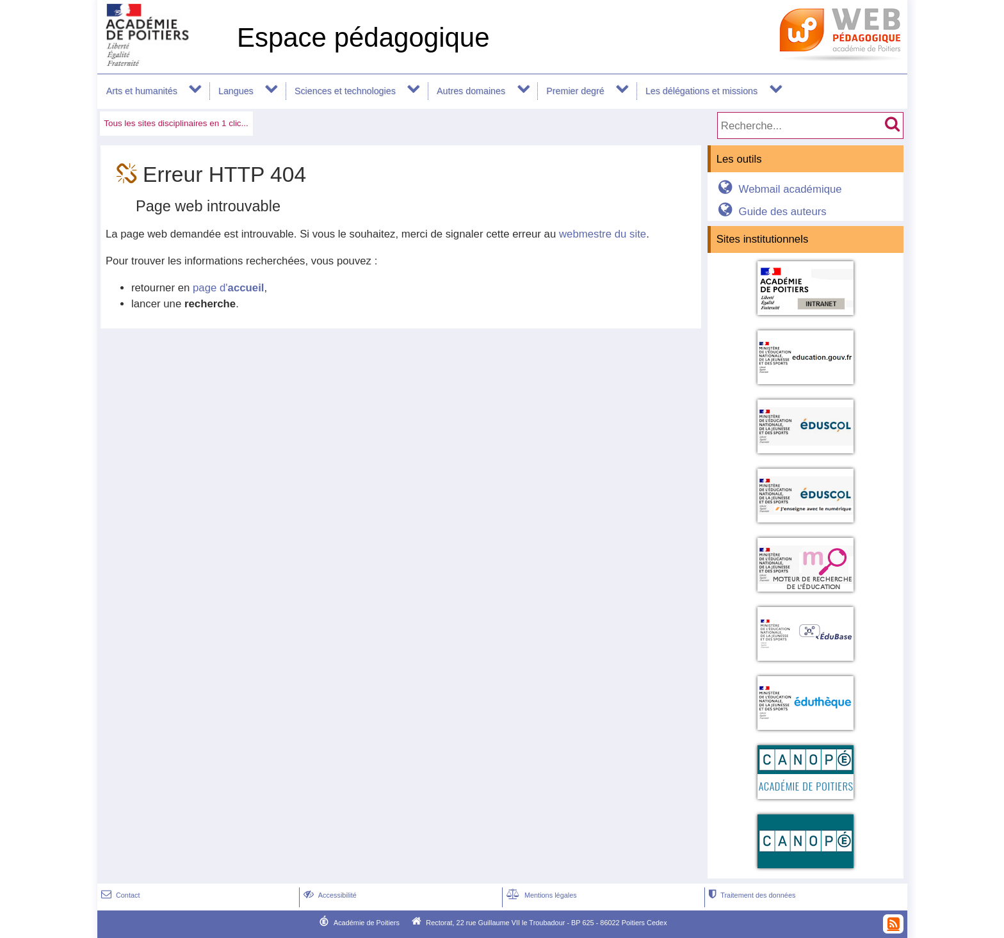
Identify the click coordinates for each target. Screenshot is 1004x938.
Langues (236, 91)
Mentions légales (540, 895)
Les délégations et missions (701, 91)
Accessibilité (329, 895)
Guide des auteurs (770, 212)
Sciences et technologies (345, 91)
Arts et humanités (141, 91)
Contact (119, 895)
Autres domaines (471, 91)
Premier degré (575, 91)
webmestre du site (602, 234)
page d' (228, 288)
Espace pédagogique (363, 37)
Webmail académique (777, 189)
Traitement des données (750, 895)
